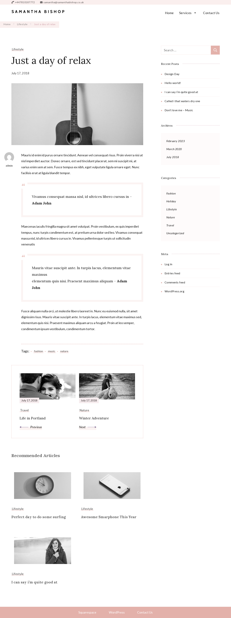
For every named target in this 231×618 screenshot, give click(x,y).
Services (185, 13)
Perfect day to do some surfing (38, 517)
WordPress (117, 612)
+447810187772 (25, 2)
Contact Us (211, 13)
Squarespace (87, 612)
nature (64, 351)
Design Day (172, 74)
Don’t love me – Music (179, 110)
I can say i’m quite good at (34, 582)
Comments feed (175, 282)
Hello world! (173, 82)
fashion (38, 351)
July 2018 (172, 157)
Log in (168, 264)
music (51, 351)
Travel (170, 225)
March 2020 (174, 149)
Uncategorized (175, 233)
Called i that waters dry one (182, 101)
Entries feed (172, 273)
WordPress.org (175, 291)
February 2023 (175, 141)
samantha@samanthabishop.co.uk (63, 2)
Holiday (171, 201)
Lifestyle (18, 49)
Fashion (171, 193)
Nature (170, 217)
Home (169, 13)
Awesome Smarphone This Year (109, 517)
